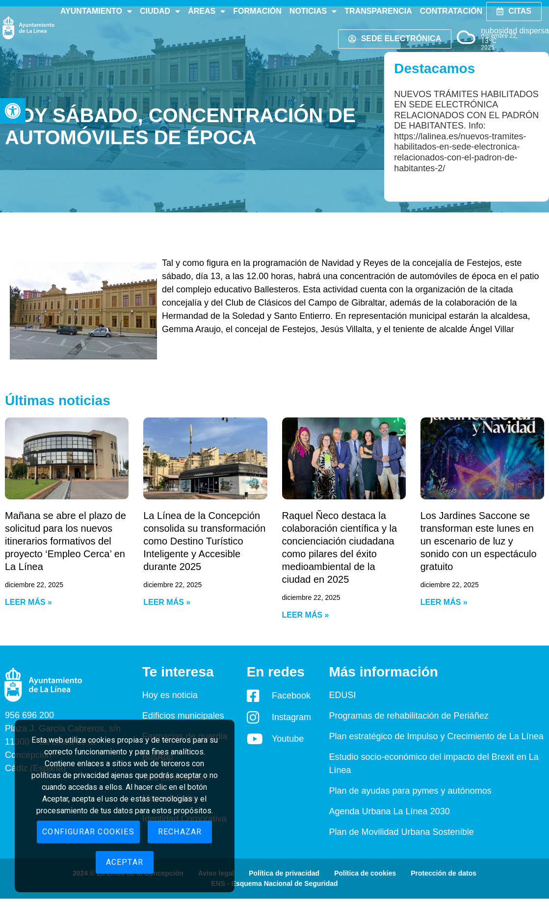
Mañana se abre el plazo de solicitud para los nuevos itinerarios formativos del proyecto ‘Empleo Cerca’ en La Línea (65, 541)
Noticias (313, 11)
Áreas (206, 11)
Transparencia (378, 11)
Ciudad (160, 11)
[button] (13, 111)
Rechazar (180, 831)
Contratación (451, 11)
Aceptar (124, 862)
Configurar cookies (88, 831)
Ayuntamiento (96, 11)
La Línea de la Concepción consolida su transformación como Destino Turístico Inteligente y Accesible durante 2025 (204, 541)
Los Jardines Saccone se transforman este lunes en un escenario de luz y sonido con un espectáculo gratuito (478, 541)
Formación (257, 11)
